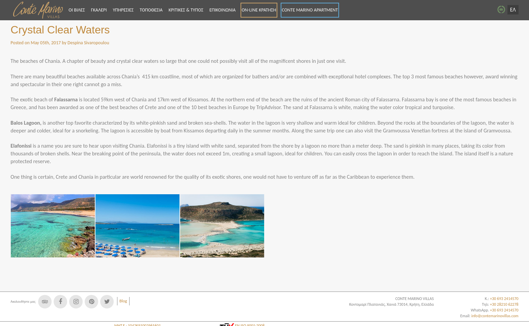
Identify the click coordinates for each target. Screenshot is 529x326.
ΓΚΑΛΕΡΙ (99, 10)
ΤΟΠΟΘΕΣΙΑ (151, 10)
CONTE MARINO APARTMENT (310, 10)
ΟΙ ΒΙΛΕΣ (76, 10)
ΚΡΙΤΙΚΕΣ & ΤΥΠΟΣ (186, 10)
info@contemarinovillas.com (495, 316)
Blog (123, 300)
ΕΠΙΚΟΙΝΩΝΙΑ (223, 10)
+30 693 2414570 (504, 310)
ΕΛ (513, 9)
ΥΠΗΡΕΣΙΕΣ (123, 10)
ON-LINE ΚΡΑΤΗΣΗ (259, 10)
